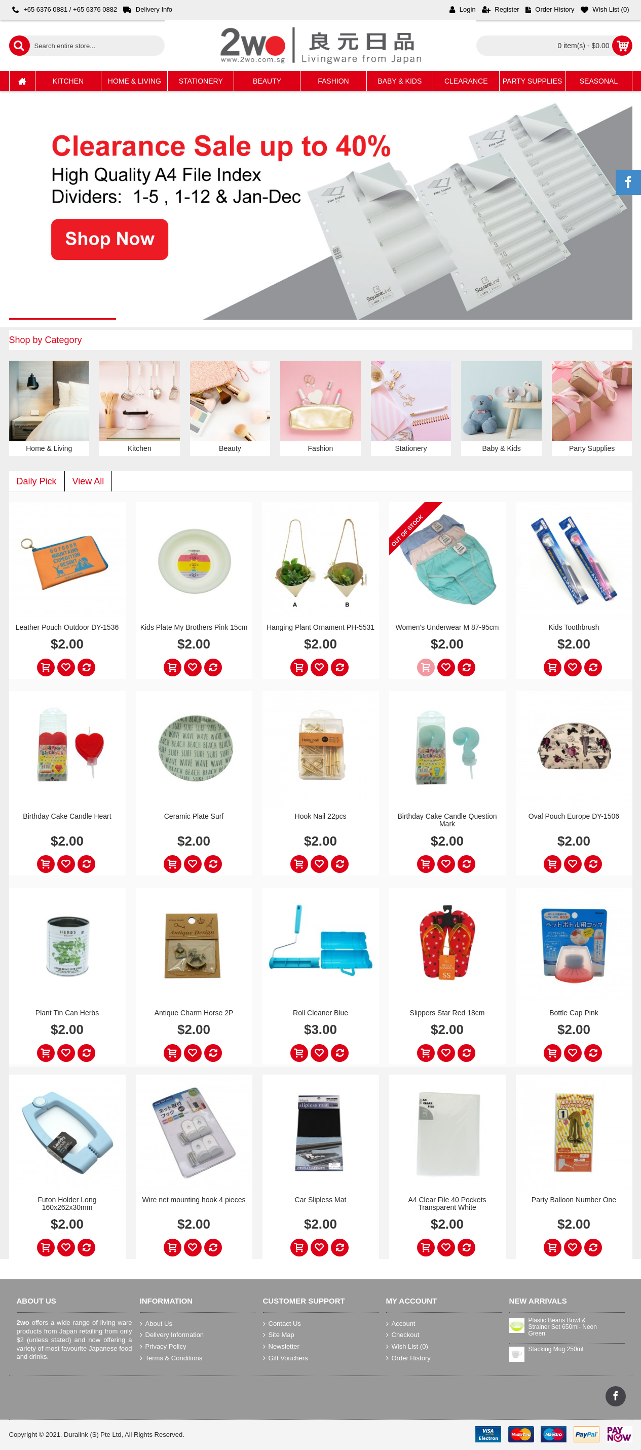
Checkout (403, 1335)
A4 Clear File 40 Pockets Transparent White (447, 1203)
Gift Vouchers (285, 1358)
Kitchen (140, 448)
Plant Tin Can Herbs (67, 1013)
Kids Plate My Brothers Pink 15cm (194, 627)
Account (401, 1324)
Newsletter (281, 1347)
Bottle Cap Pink (573, 1013)
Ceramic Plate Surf (193, 816)
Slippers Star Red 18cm (447, 1013)
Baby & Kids (501, 448)
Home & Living (49, 448)
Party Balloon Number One (574, 1200)
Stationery (411, 448)
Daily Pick (37, 481)
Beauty (230, 448)
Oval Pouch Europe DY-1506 (574, 816)
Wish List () (407, 1347)
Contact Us (282, 1324)
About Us (156, 1324)
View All (88, 481)
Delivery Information (172, 1335)
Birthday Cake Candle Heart (67, 816)
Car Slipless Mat (321, 1200)
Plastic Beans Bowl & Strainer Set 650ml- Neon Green (563, 1327)
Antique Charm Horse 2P (194, 1013)
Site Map (278, 1335)
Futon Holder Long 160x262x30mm (67, 1203)
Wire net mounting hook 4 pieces (194, 1200)
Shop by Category (45, 340)
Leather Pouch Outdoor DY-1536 (67, 627)
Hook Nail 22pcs (321, 816)
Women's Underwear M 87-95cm (447, 627)
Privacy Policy (163, 1347)
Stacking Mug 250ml (556, 1349)
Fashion (320, 448)
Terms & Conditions (171, 1358)
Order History (408, 1358)
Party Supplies (592, 448)
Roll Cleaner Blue (320, 1013)
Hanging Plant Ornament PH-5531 (320, 627)
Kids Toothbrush (573, 627)
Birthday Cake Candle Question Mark (447, 820)
